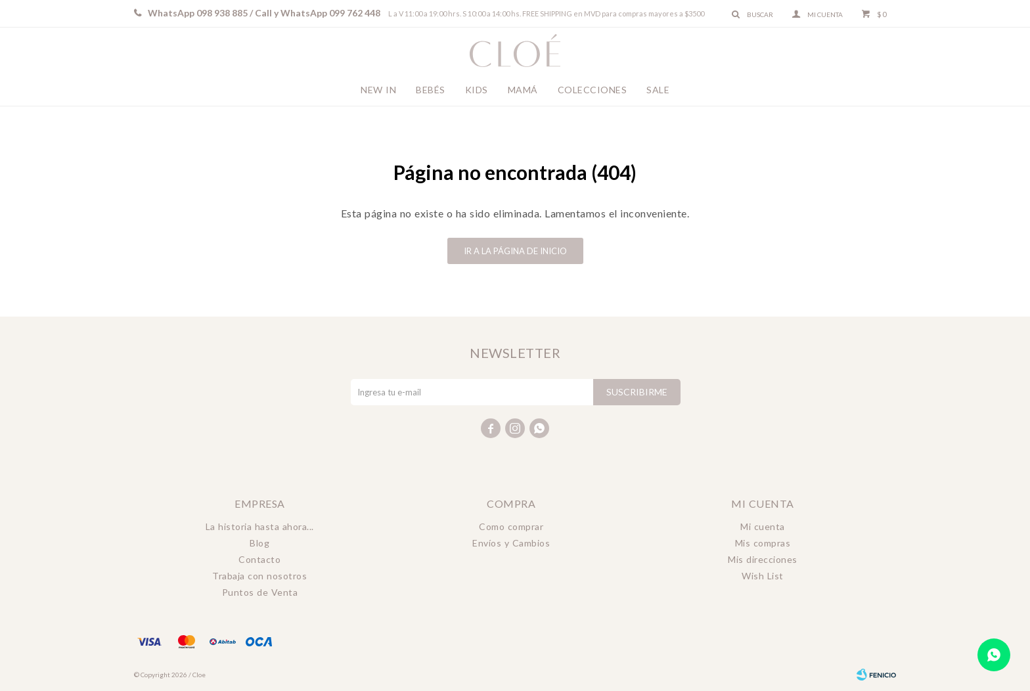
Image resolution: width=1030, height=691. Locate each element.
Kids (476, 89)
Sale (657, 89)
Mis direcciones (762, 559)
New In (378, 89)
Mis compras (763, 542)
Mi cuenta (762, 526)
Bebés (430, 89)
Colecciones (592, 89)
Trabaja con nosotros (259, 575)
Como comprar (511, 526)
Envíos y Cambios (511, 542)
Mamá (523, 89)
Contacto (259, 559)
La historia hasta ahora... (260, 526)
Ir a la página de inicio (515, 251)
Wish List (763, 575)
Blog (259, 542)
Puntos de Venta (260, 592)
